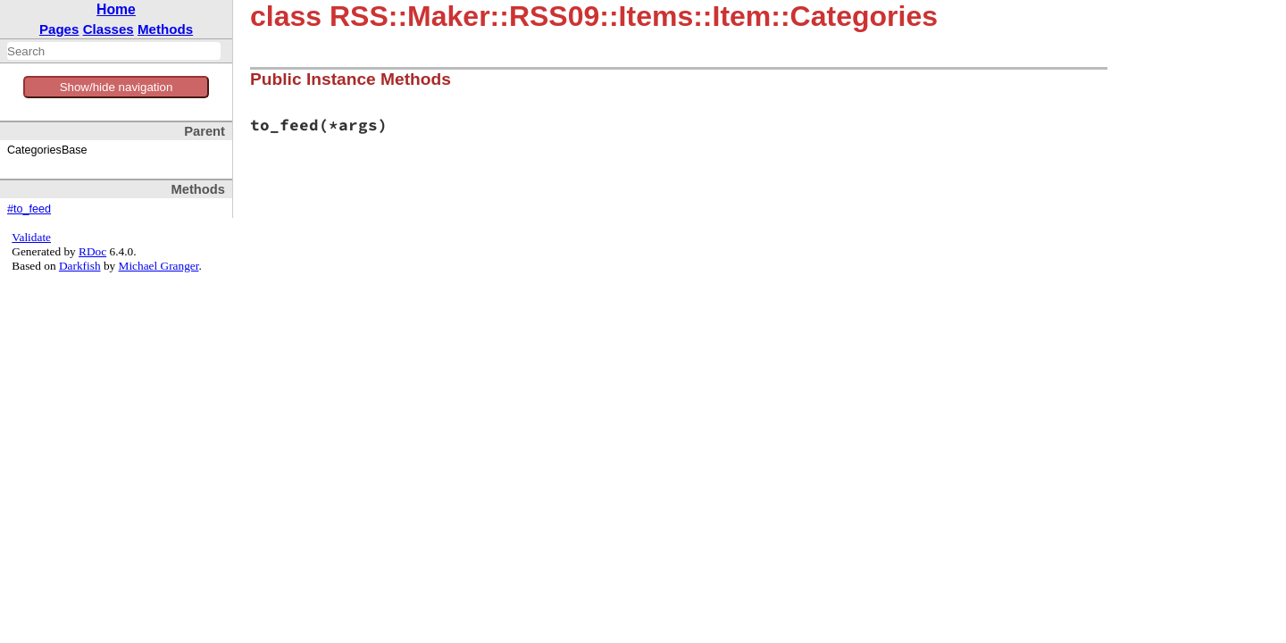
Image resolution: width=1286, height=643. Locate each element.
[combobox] (114, 51)
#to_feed (29, 209)
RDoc (92, 251)
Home (116, 9)
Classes (108, 29)
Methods (165, 29)
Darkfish (80, 265)
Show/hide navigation (116, 87)
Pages (59, 29)
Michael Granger (159, 265)
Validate (31, 237)
